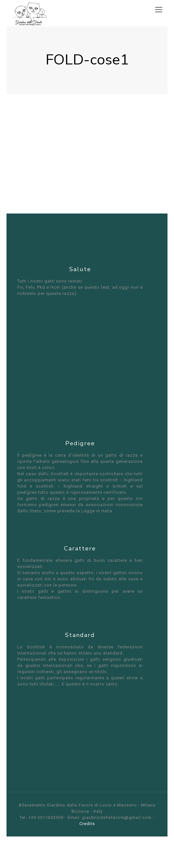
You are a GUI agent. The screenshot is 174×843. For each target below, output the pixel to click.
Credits (87, 823)
